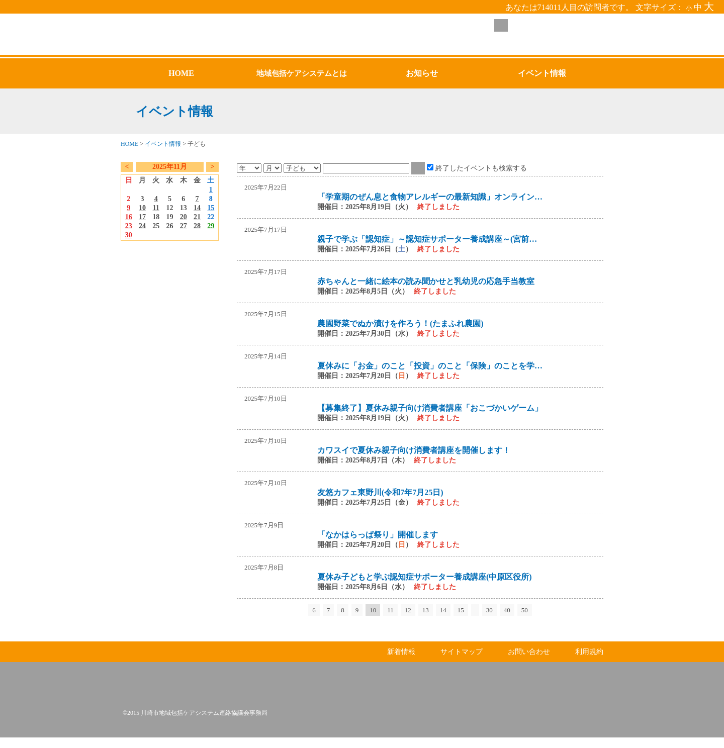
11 (156, 208)
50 (524, 610)
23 (128, 226)
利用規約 (589, 662)
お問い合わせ (529, 662)
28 (197, 226)
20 (183, 217)
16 (128, 217)
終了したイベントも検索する (481, 168)
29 (210, 226)
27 (183, 226)
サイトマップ (461, 662)
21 (197, 217)
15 (210, 208)
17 (142, 217)
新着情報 (401, 662)
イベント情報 (163, 143)
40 (507, 610)
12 (408, 610)
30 (128, 235)
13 (425, 610)
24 (142, 226)
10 (142, 208)
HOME (129, 143)
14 (197, 208)
